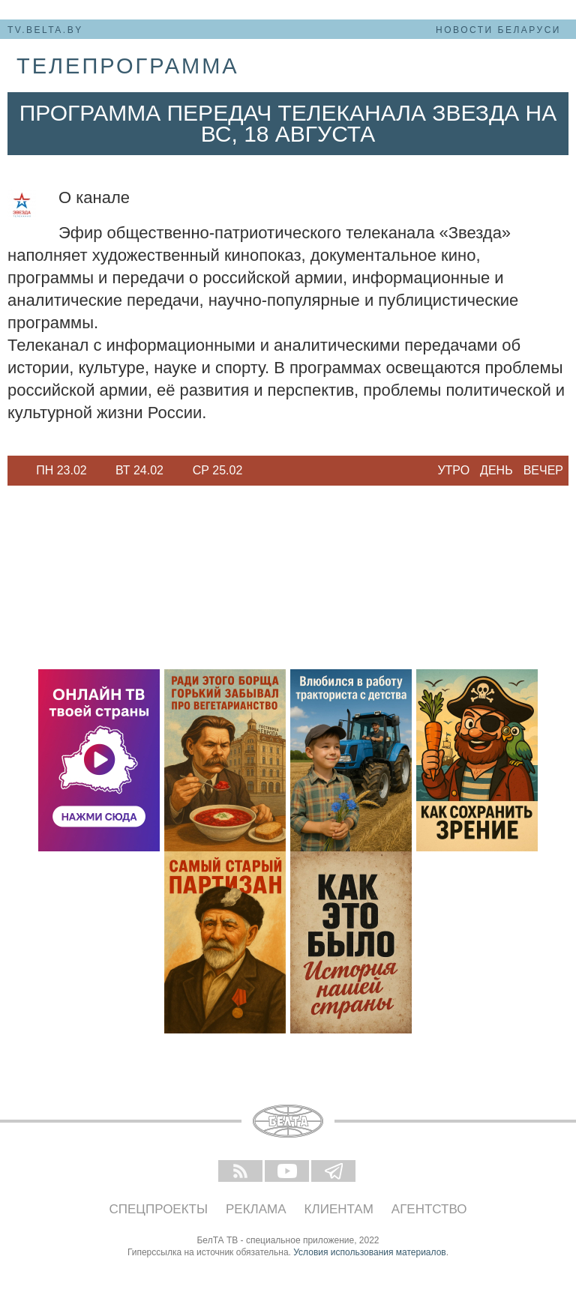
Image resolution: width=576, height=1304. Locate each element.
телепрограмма (127, 66)
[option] (61, 471)
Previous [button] (15, 470)
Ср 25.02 (218, 470)
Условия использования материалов (369, 1252)
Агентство (429, 1209)
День (496, 470)
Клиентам (339, 1209)
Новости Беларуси (498, 30)
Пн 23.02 (61, 470)
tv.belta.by (45, 30)
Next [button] (262, 470)
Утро (453, 470)
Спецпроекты (159, 1209)
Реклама (256, 1209)
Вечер (543, 470)
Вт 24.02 (140, 470)
